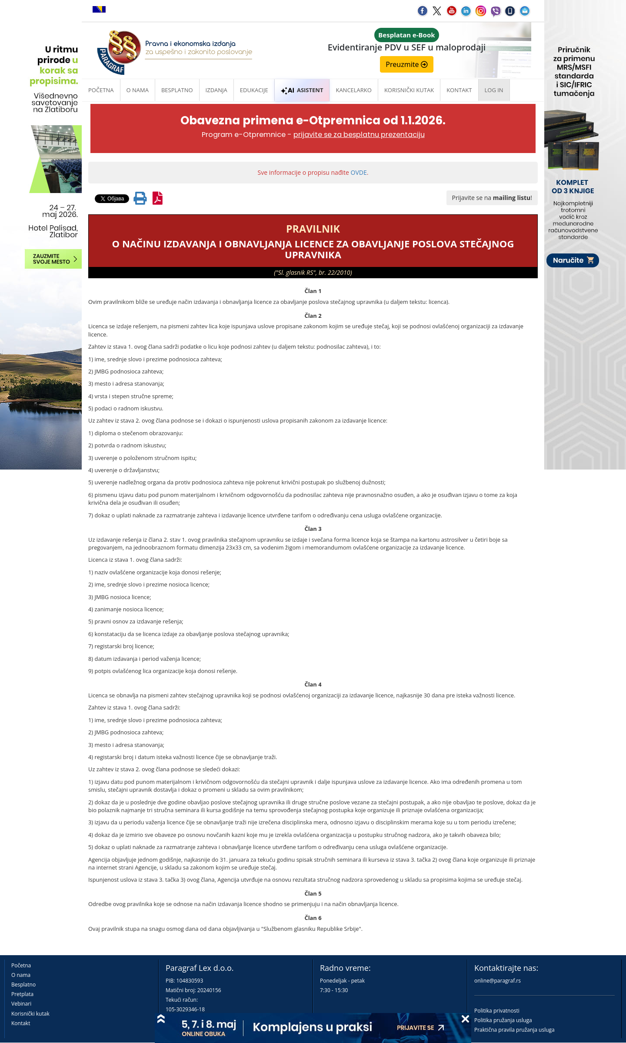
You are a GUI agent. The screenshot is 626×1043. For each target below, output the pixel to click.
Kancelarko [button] (353, 90)
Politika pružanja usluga (503, 1020)
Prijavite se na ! (492, 197)
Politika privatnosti (496, 1010)
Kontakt (20, 1023)
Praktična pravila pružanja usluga (514, 1029)
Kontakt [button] (459, 90)
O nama (138, 90)
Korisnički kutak (30, 1013)
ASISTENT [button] (302, 90)
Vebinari (21, 1003)
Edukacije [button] (254, 90)
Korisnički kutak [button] (409, 90)
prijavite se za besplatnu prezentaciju (359, 135)
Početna (101, 90)
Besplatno (177, 90)
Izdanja (216, 90)
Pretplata (22, 994)
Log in (494, 90)
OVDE (359, 172)
